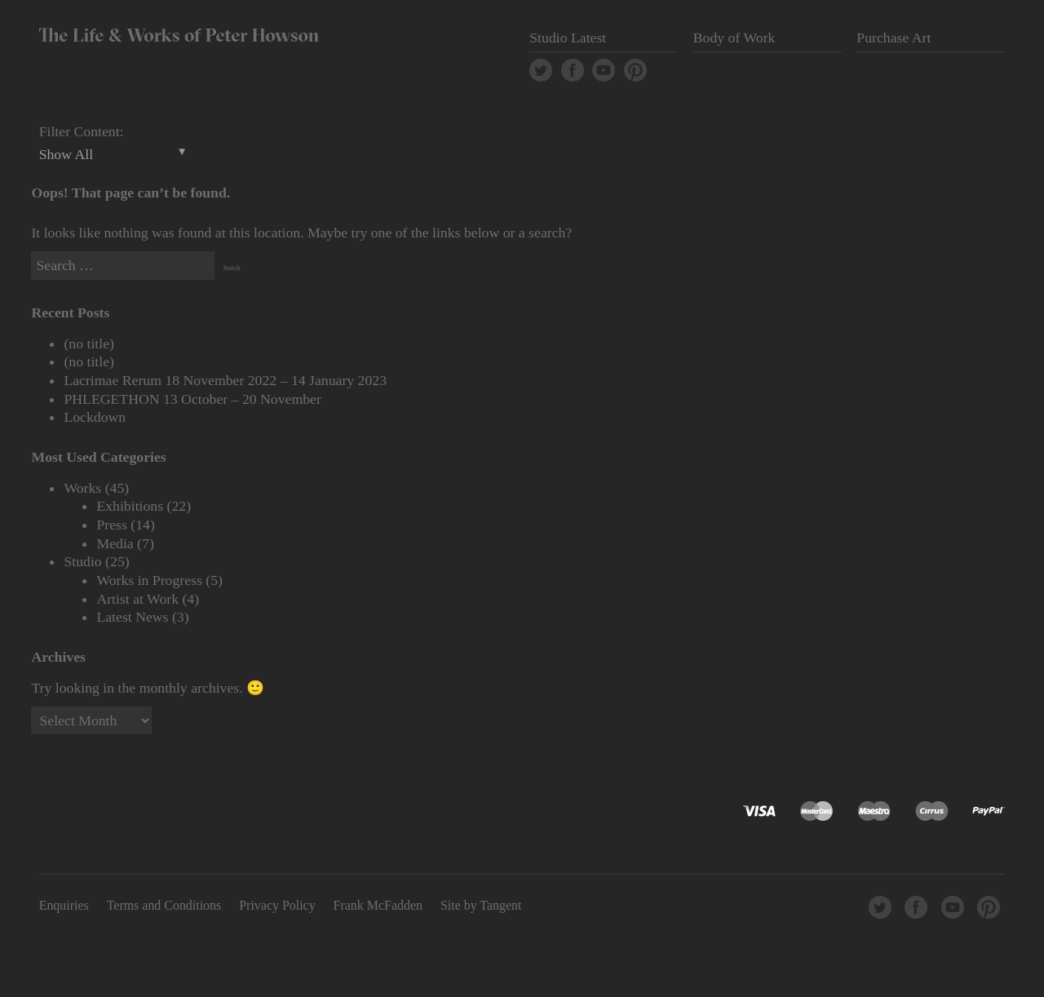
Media (114, 543)
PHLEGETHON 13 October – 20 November (192, 399)
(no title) (89, 343)
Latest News (132, 617)
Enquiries (64, 905)
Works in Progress (149, 580)
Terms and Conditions (164, 905)
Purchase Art (893, 37)
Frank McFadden (378, 905)
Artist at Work (137, 599)
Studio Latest (567, 37)
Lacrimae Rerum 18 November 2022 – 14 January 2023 (225, 380)
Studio (82, 561)
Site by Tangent (481, 905)
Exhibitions (129, 506)
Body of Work (734, 37)
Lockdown (95, 417)
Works (82, 488)
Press (111, 524)
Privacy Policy (277, 905)
